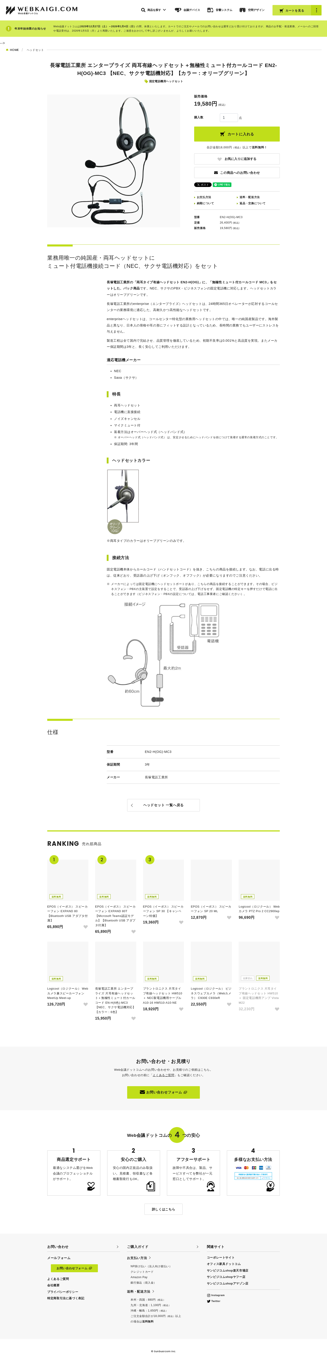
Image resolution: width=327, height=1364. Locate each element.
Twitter (213, 1301)
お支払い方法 (137, 1258)
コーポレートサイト (221, 1257)
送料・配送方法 (138, 1291)
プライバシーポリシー (62, 1292)
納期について (205, 203)
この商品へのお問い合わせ (237, 173)
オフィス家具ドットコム (224, 1264)
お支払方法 (204, 197)
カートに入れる (237, 134)
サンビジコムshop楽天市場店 (227, 1270)
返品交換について (252, 203)
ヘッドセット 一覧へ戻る (163, 805)
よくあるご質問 (163, 1075)
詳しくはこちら (163, 1209)
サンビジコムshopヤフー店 (226, 1277)
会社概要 (53, 1285)
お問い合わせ (58, 1247)
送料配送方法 (250, 197)
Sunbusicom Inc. (165, 1351)
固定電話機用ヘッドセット (166, 81)
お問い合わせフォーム (163, 1092)
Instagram (216, 1295)
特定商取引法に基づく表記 (65, 1298)
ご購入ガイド (137, 1247)
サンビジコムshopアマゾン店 (227, 1283)
